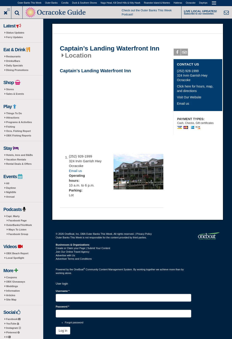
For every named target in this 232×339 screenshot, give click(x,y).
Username (63, 291)
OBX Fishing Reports (18, 135)
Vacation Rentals (16, 159)
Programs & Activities (19, 122)
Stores (10, 89)
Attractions (12, 117)
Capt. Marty (13, 216)
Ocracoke (191, 3)
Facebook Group (18, 234)
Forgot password (74, 322)
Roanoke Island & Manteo (157, 3)
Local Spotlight (15, 258)
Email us (75, 171)
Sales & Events (15, 93)
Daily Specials (14, 65)
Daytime (11, 187)
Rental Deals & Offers (18, 163)
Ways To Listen (17, 229)
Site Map (11, 299)
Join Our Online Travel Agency (72, 251)
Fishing (10, 126)
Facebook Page (17, 220)
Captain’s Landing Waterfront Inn (110, 48)
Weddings (12, 286)
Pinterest (12, 332)
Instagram (13, 328)
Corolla (64, 3)
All (7, 183)
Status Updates (15, 32)
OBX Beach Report (17, 253)
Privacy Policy (144, 233)
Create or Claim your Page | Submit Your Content (83, 248)
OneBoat (79, 269)
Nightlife (11, 192)
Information (13, 290)
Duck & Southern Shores (84, 3)
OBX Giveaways (15, 281)
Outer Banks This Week (29, 3)
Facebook (13, 319)
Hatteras (178, 3)
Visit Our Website (189, 97)
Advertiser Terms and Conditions (74, 258)
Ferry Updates (14, 37)
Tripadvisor (184, 53)
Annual (10, 196)
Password (62, 306)
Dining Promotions (17, 70)
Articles (10, 295)
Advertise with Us (65, 255)
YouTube (12, 323)
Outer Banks (51, 3)
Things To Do (14, 113)
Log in (63, 330)
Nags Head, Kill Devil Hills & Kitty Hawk (120, 3)
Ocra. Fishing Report (18, 131)
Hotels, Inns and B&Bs (19, 155)
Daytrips (203, 3)
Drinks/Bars (13, 61)
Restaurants (13, 56)
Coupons (11, 277)
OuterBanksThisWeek (19, 225)
